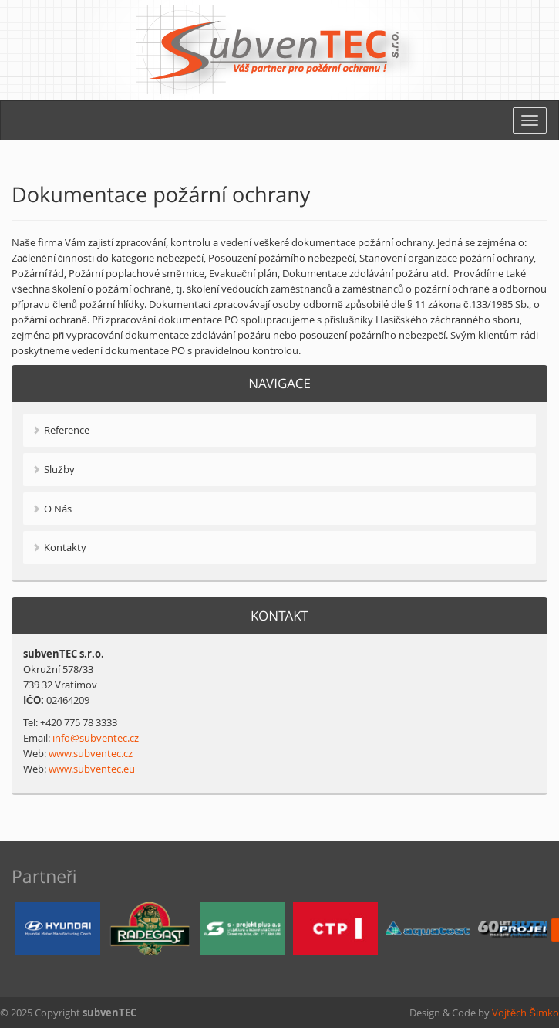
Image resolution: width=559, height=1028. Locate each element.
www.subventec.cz (91, 753)
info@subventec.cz (95, 738)
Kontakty (65, 547)
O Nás (58, 509)
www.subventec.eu (92, 769)
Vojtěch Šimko (525, 1013)
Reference (66, 430)
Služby (59, 469)
